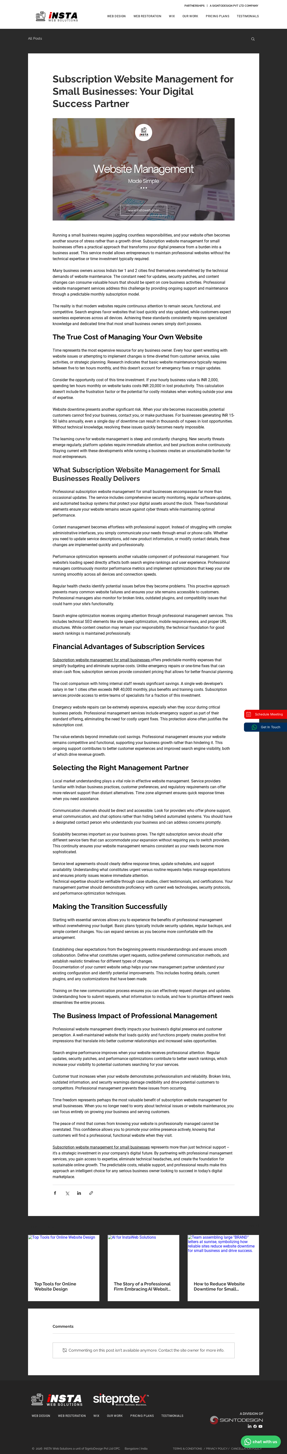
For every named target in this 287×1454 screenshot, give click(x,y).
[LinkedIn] (249, 1426)
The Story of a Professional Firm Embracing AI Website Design (142, 1286)
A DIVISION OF (252, 1414)
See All (254, 1226)
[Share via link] (91, 1193)
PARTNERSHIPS (194, 5)
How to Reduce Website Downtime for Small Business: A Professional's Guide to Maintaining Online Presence (221, 1286)
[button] (253, 39)
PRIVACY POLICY (217, 1448)
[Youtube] (260, 1426)
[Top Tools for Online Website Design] (63, 1255)
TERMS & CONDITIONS (187, 1448)
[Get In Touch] (265, 727)
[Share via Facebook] (55, 1193)
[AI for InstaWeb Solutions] (143, 1255)
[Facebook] (255, 1426)
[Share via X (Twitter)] (67, 1193)
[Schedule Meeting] (265, 714)
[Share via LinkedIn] (79, 1193)
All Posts (35, 38)
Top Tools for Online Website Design (55, 1286)
